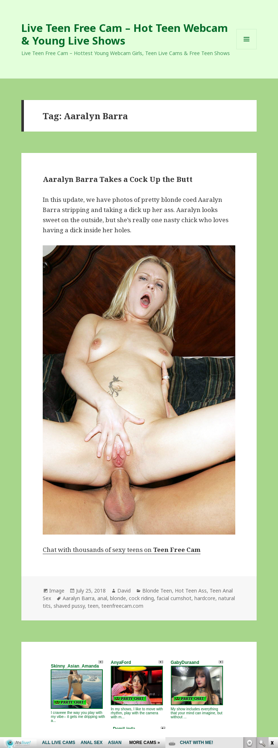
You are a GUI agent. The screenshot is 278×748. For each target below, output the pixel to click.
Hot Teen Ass (191, 590)
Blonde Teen (157, 590)
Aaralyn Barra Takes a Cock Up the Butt (118, 179)
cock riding (141, 598)
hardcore (204, 598)
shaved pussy (69, 605)
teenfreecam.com (122, 605)
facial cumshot (174, 598)
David (124, 590)
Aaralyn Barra (78, 598)
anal (102, 598)
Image (56, 590)
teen (93, 605)
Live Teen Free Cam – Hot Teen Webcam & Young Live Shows (124, 34)
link (271, 634)
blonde (118, 598)
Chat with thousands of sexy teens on (122, 549)
